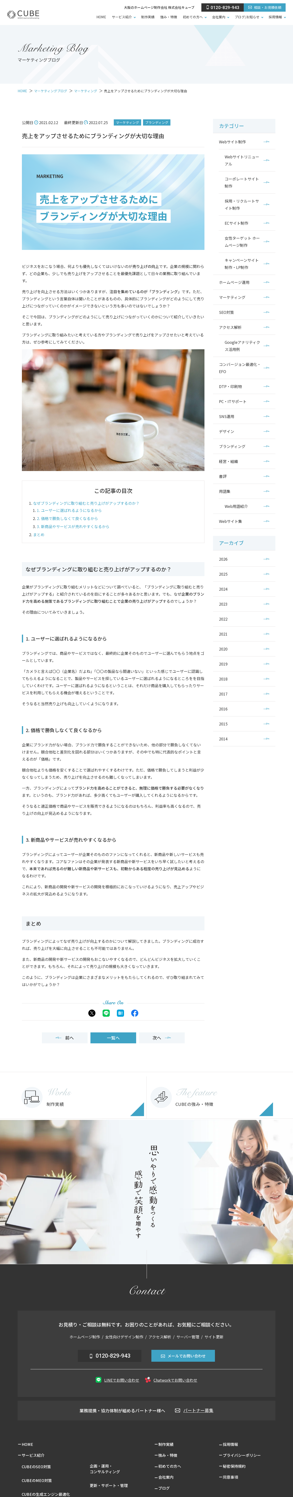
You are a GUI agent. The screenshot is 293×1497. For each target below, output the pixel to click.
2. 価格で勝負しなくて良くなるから (67, 518)
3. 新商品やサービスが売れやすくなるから (73, 526)
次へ (162, 1038)
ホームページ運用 (234, 282)
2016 (223, 709)
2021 (223, 634)
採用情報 (275, 17)
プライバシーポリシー (242, 1455)
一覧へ (113, 1038)
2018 (223, 679)
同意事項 (230, 1477)
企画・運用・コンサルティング (105, 1468)
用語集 (224, 491)
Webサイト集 (230, 521)
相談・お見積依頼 (264, 7)
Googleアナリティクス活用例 (242, 345)
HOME (101, 17)
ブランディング (156, 122)
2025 (223, 574)
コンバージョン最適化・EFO (240, 367)
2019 (223, 664)
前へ (64, 1038)
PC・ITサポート (233, 401)
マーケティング (127, 122)
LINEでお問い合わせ (117, 1380)
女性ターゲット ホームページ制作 (242, 241)
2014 (223, 739)
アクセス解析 (230, 327)
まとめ (39, 534)
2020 (223, 649)
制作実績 (147, 17)
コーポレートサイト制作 (242, 182)
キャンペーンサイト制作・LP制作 (242, 263)
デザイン (226, 431)
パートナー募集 (194, 1410)
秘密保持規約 (234, 1466)
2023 (223, 604)
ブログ (164, 1488)
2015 (223, 724)
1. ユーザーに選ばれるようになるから (69, 510)
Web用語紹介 (236, 506)
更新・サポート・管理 (109, 1485)
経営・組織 (228, 461)
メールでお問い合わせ (183, 1356)
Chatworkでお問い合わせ (171, 1380)
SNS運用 (226, 416)
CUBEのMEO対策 (37, 1480)
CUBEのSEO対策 (36, 1466)
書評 (223, 476)
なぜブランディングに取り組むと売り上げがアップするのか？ (86, 503)
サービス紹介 (122, 17)
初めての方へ (193, 17)
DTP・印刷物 (230, 386)
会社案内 (218, 17)
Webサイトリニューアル (242, 160)
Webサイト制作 (232, 142)
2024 (223, 589)
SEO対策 (226, 312)
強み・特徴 (168, 17)
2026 (223, 559)
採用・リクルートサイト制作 (242, 204)
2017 (223, 694)
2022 (223, 619)
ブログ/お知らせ (247, 17)
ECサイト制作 (236, 223)
